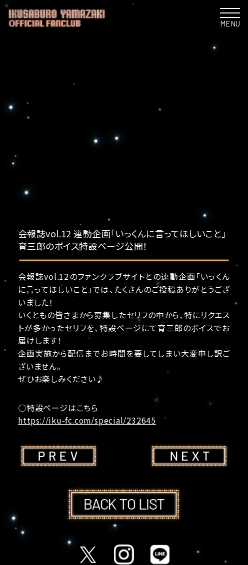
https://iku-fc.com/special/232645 (88, 420)
